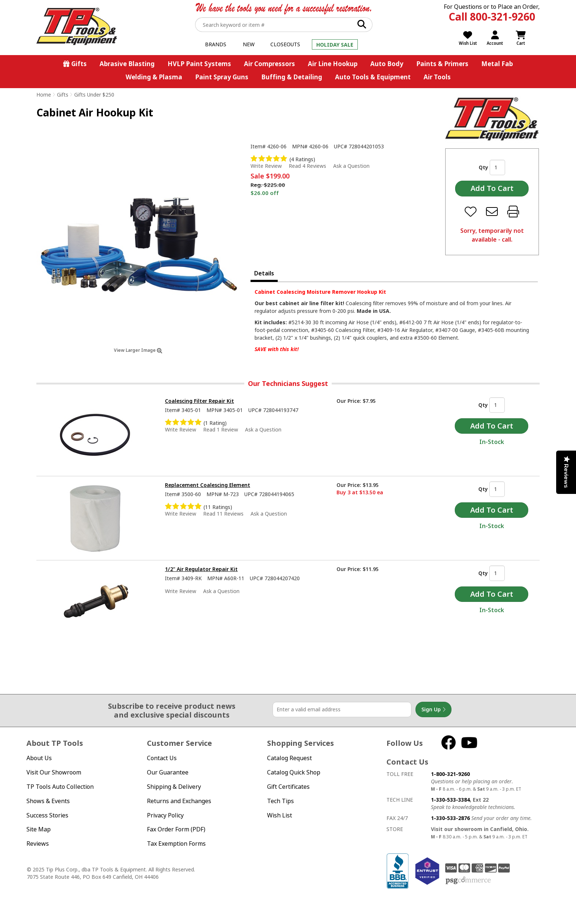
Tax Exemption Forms (176, 843)
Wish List (279, 815)
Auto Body (386, 63)
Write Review (266, 165)
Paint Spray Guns (221, 77)
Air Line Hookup (332, 63)
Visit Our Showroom (53, 772)
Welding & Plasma (154, 77)
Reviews (37, 843)
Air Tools (437, 77)
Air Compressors (269, 63)
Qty (483, 167)
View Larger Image (138, 350)
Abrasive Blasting (127, 63)
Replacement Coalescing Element (207, 484)
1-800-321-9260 (450, 773)
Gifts (79, 63)
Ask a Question (351, 166)
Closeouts (285, 44)
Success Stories (47, 815)
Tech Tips (280, 801)
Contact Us (162, 758)
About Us (39, 758)
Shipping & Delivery (174, 787)
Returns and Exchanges (179, 801)
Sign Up (433, 709)
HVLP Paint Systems (199, 63)
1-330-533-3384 (450, 799)
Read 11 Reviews (223, 513)
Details (264, 273)
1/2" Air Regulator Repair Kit (201, 569)
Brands (215, 44)
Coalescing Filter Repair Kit (199, 400)
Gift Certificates (288, 787)
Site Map (38, 829)
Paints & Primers (442, 63)
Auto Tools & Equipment (373, 77)
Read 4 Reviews (307, 165)
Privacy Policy (165, 815)
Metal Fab (497, 63)
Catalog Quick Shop (293, 772)
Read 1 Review (220, 429)
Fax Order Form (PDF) (176, 829)
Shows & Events (48, 801)
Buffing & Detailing (291, 77)
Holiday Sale (334, 44)
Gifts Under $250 (94, 94)
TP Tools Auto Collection (60, 787)
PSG (468, 880)
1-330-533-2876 (450, 818)
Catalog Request (289, 758)
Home (43, 94)
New (249, 44)
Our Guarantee (167, 772)
